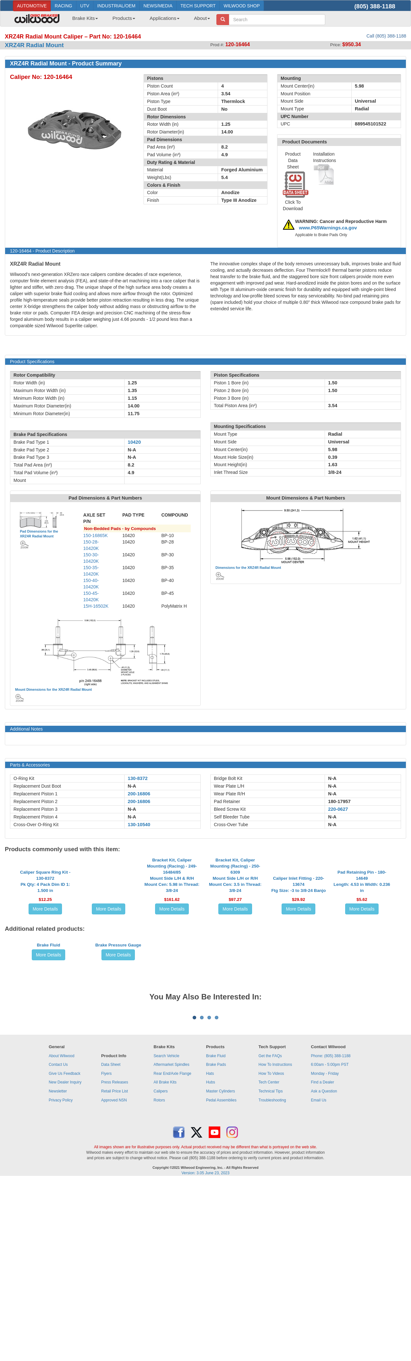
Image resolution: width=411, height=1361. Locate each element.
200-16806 (139, 793)
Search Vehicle (166, 1236)
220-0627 (338, 809)
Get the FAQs (270, 1236)
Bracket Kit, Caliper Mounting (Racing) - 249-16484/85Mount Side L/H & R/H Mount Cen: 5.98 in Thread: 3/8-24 (171, 933)
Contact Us (58, 1245)
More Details (45, 966)
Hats (210, 1254)
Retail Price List (114, 1271)
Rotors (159, 1280)
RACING (63, 5)
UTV (84, 5)
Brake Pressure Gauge (118, 1051)
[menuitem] (83, 20)
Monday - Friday (325, 1254)
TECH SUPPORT (197, 5)
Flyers (106, 1254)
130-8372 (138, 778)
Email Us (318, 1280)
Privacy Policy (61, 1280)
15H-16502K (96, 606)
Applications (164, 18)
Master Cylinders (220, 1271)
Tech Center (268, 1262)
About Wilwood (61, 1236)
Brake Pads (216, 1245)
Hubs (210, 1262)
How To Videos (271, 1254)
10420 (134, 442)
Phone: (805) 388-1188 (330, 1236)
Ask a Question (324, 1271)
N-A (132, 786)
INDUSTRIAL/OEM (116, 5)
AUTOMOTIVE (32, 5)
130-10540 (139, 824)
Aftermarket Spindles (171, 1245)
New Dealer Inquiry (65, 1262)
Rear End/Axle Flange (172, 1254)
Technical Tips (270, 1271)
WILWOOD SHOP (241, 5)
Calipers (160, 1271)
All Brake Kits (164, 1262)
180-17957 (339, 801)
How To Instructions (275, 1245)
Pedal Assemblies (221, 1280)
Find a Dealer (322, 1262)
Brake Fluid (48, 1051)
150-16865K (95, 535)
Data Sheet (110, 1245)
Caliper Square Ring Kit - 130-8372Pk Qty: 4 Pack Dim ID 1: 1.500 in (45, 939)
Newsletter (58, 1271)
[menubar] (139, 20)
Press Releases (114, 1262)
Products (123, 18)
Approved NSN (114, 1280)
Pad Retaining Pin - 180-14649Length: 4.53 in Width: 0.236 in (362, 939)
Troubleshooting (272, 1280)
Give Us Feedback (65, 1254)
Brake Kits (85, 18)
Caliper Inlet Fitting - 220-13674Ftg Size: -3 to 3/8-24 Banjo (298, 942)
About (202, 18)
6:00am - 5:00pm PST (329, 1245)
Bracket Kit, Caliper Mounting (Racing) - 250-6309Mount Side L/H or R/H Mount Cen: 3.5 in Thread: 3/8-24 (235, 933)
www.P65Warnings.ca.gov (328, 227)
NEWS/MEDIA (158, 5)
